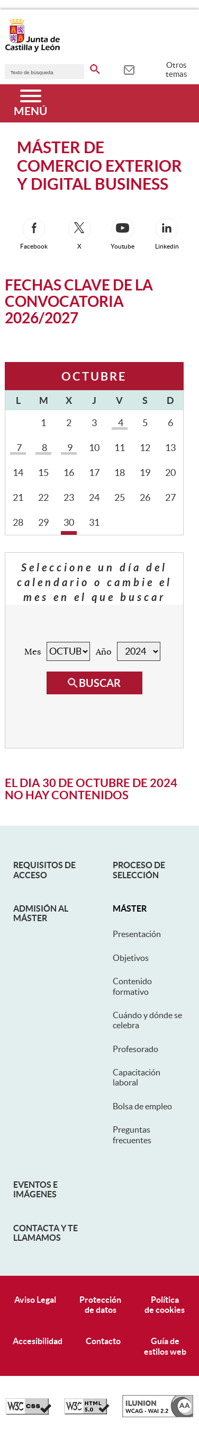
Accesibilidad (37, 1341)
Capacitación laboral (136, 1077)
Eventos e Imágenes (35, 1189)
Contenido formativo (132, 986)
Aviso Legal (35, 1299)
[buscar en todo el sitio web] (95, 67)
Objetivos (131, 958)
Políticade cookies (164, 1304)
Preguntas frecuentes (132, 1134)
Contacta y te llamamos (45, 1232)
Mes (32, 652)
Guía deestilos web (165, 1346)
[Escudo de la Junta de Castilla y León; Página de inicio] (32, 50)
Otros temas (176, 69)
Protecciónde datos (100, 1304)
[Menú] (30, 103)
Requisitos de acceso (44, 869)
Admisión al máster (40, 913)
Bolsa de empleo (142, 1106)
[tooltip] (128, 69)
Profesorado (135, 1049)
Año (103, 652)
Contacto (103, 1341)
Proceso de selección (139, 869)
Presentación (137, 934)
